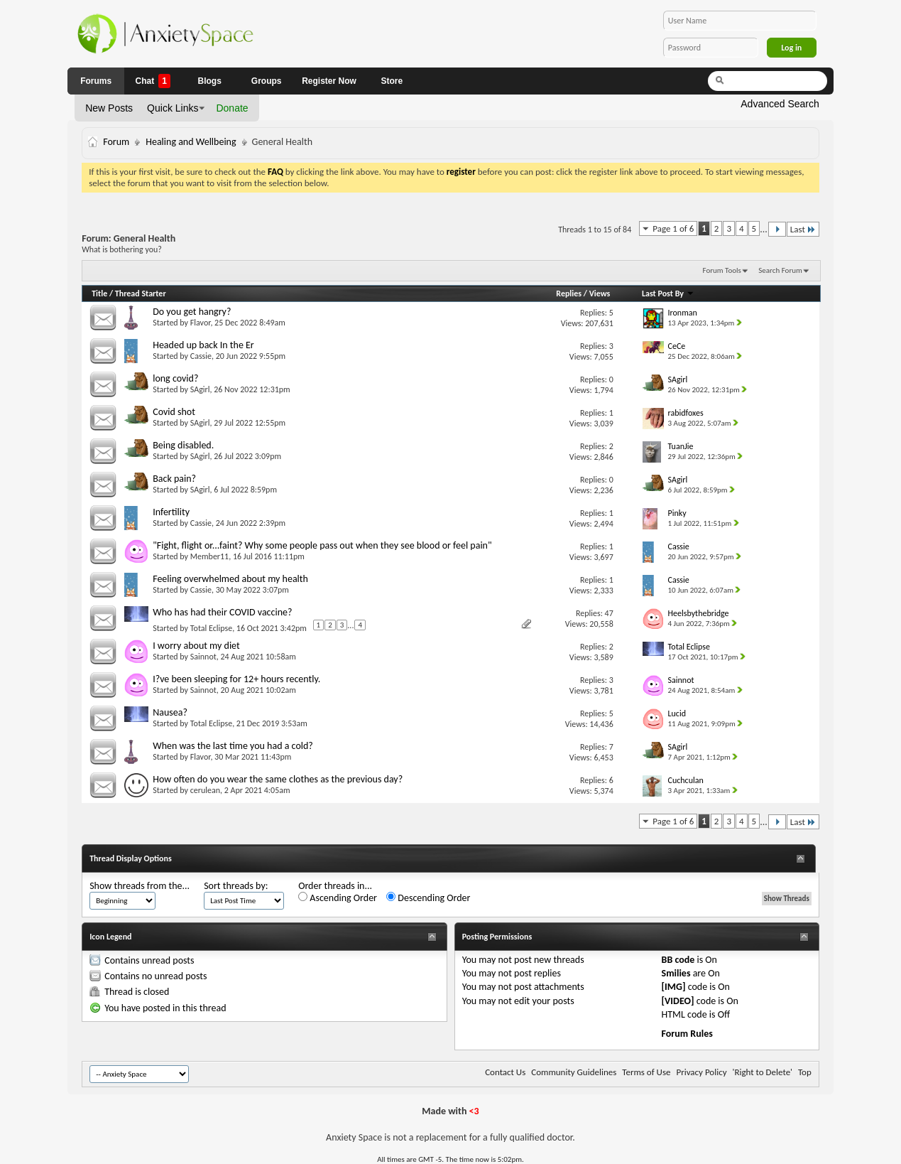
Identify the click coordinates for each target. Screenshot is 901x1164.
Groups (266, 81)
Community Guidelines (573, 1072)
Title (99, 293)
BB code (678, 960)
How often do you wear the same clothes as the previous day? (278, 779)
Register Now (329, 81)
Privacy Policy (701, 1072)
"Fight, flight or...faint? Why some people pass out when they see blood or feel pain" (322, 545)
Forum (116, 142)
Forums (95, 81)
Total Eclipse (211, 628)
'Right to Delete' (762, 1072)
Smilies (676, 973)
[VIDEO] (678, 1001)
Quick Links (172, 108)
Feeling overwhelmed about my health (230, 579)
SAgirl (200, 389)
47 (609, 613)
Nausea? (170, 712)
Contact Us (505, 1072)
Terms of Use (646, 1072)
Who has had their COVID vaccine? (222, 612)
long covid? (175, 378)
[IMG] (674, 987)
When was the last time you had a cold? (233, 746)
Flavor (200, 323)
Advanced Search (780, 103)
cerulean (205, 790)
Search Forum (780, 270)
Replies (568, 293)
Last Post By (668, 293)
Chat (152, 81)
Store (392, 81)
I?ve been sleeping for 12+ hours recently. (236, 679)
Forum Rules (687, 1034)
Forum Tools (722, 270)
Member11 (209, 556)
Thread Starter (140, 293)
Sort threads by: (236, 886)
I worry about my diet (196, 646)
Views (600, 293)
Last (803, 229)
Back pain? (174, 479)
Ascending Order (337, 898)
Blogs (210, 81)
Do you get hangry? (192, 312)
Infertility (171, 512)
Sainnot (203, 657)
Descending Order (428, 898)
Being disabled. (183, 445)
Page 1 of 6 (673, 228)
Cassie (201, 356)
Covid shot (174, 412)
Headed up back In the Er (203, 345)
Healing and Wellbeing (191, 142)
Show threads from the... (139, 886)
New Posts (109, 108)
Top (805, 1072)
